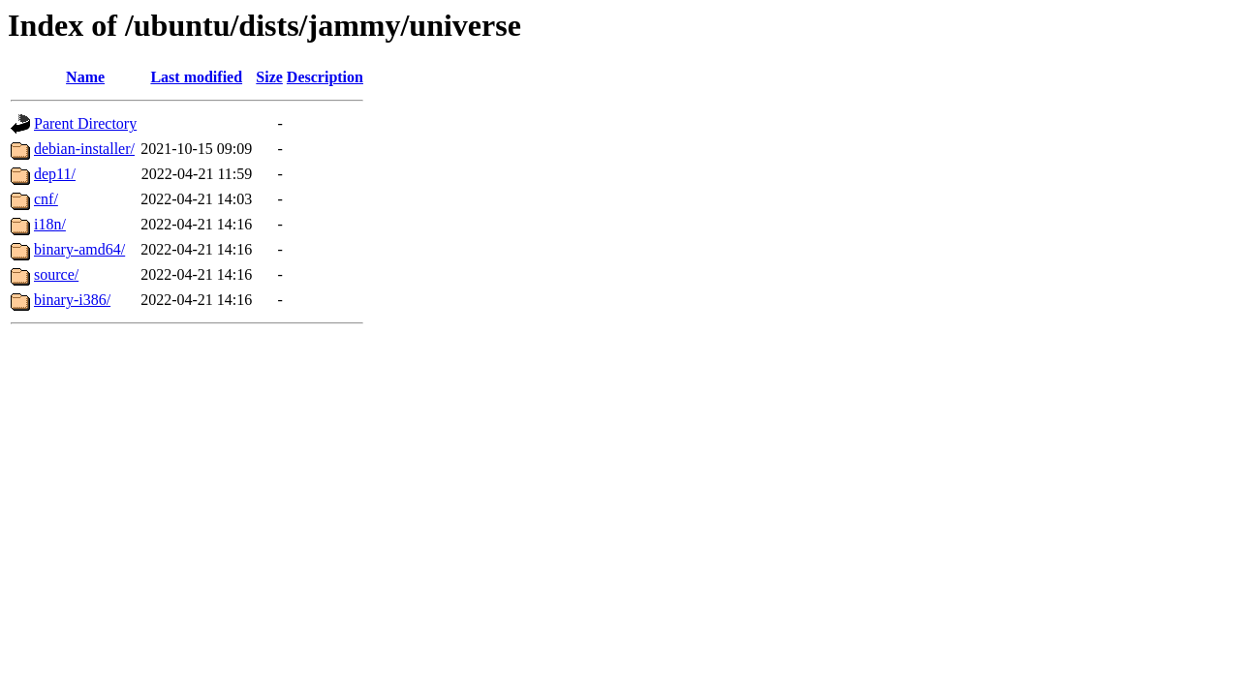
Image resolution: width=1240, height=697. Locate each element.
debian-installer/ (84, 148)
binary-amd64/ (79, 249)
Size (269, 77)
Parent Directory (85, 123)
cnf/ (46, 199)
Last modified (196, 77)
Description (325, 77)
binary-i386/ (72, 299)
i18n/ (50, 224)
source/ (56, 274)
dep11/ (55, 174)
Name (85, 77)
